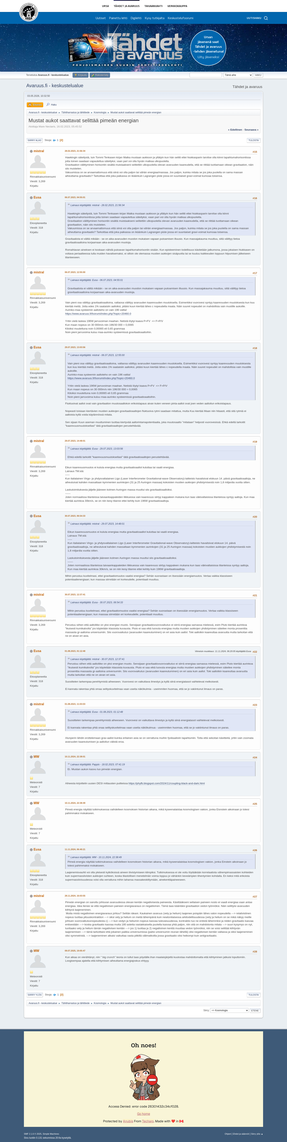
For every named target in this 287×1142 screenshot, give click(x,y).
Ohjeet (228, 1134)
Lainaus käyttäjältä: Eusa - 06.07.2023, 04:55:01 (97, 280)
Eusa (37, 197)
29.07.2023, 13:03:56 (75, 347)
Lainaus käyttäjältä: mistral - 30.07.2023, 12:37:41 (98, 659)
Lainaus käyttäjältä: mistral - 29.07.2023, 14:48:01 (98, 523)
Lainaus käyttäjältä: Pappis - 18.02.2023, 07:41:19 (98, 764)
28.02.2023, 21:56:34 (75, 151)
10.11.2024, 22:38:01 (75, 756)
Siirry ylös (35, 995)
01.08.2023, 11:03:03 (75, 704)
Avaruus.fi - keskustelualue (54, 85)
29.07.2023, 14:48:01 (75, 441)
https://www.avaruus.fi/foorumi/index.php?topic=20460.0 (98, 313)
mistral (38, 151)
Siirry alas (34, 140)
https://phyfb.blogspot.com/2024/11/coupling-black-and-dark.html (167, 783)
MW (36, 756)
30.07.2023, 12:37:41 (75, 594)
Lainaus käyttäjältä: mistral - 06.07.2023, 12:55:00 (98, 355)
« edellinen (235, 129)
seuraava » (251, 129)
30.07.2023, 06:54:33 (75, 516)
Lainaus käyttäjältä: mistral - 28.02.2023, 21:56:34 (98, 205)
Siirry (206, 1010)
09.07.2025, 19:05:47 (75, 950)
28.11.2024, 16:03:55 (75, 896)
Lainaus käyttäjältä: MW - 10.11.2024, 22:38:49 (96, 857)
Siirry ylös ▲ (257, 1134)
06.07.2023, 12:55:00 (75, 272)
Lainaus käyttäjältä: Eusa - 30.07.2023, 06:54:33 (97, 602)
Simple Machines (51, 1134)
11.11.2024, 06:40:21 (75, 849)
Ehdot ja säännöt (241, 1134)
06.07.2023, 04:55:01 (75, 197)
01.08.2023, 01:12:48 (75, 651)
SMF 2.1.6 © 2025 (32, 1134)
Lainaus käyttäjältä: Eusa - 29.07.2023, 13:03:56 (97, 448)
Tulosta (254, 140)
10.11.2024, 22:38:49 (75, 803)
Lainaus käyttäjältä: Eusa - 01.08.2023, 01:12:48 (97, 712)
